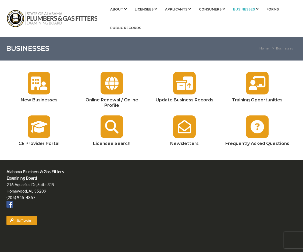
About (116, 9)
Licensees (144, 9)
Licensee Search (111, 143)
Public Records (125, 28)
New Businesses (39, 99)
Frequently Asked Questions (257, 143)
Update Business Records (184, 99)
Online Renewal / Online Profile (111, 102)
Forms (272, 9)
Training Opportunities (257, 99)
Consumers (210, 9)
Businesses (244, 9)
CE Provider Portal (39, 143)
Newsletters (184, 143)
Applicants (176, 9)
